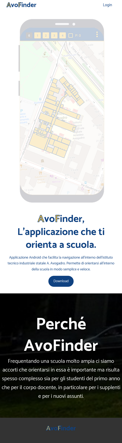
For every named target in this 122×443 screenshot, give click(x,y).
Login (107, 5)
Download (61, 281)
